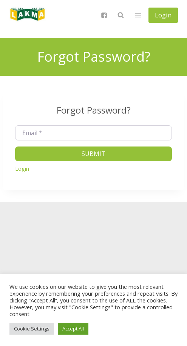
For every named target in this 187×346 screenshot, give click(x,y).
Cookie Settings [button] (31, 328)
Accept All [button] (73, 328)
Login (163, 15)
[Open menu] (138, 15)
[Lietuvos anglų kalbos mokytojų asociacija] (28, 15)
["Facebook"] (103, 15)
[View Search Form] (120, 15)
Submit (93, 154)
